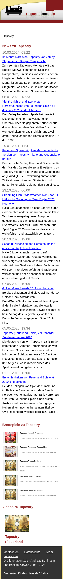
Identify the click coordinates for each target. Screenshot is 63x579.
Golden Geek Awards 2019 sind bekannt (28, 288)
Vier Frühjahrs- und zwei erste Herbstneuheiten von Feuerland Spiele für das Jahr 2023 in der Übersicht (28, 106)
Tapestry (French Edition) (22, 462)
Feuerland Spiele (26, 438)
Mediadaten (11, 552)
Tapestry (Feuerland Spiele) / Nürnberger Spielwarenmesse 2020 (18, 539)
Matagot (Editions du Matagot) (30, 466)
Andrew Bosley (51, 452)
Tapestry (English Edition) (22, 477)
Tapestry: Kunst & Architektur (23, 434)
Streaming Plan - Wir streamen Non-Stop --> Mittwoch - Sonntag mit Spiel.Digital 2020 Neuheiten (30, 199)
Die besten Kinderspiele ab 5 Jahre (26, 573)
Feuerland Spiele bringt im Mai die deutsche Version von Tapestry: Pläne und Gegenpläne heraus (31, 154)
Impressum (11, 556)
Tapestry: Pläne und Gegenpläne (25, 448)
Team (49, 552)
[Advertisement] (32, 28)
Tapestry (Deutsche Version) (23, 491)
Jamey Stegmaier (39, 438)
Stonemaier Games (52, 438)
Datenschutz (32, 552)
